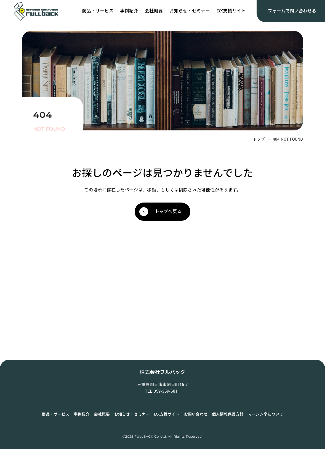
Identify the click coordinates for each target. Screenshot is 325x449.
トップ (259, 139)
